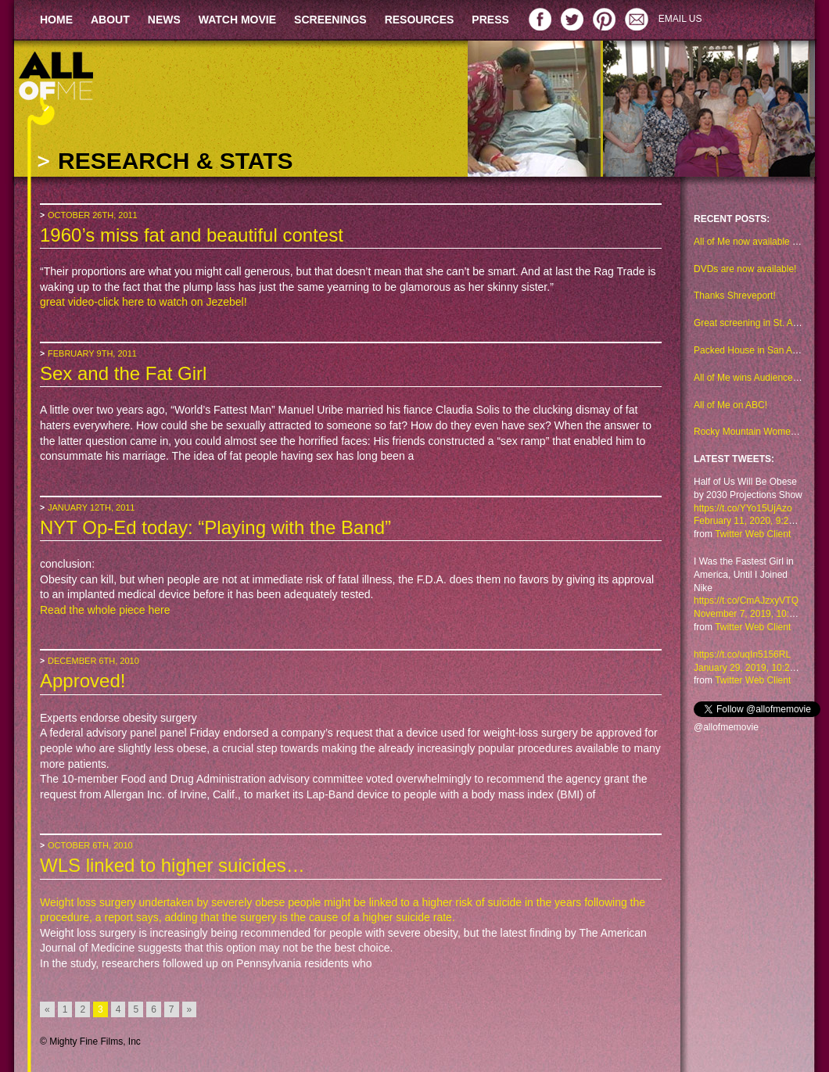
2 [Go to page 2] (82, 1009)
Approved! (82, 680)
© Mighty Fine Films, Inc (90, 1041)
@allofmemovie (726, 727)
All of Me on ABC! (730, 405)
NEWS (164, 19)
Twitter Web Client (753, 534)
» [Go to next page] (189, 1009)
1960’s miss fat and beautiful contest (191, 235)
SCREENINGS (330, 19)
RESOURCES (419, 19)
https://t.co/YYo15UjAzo (743, 508)
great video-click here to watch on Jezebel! (143, 302)
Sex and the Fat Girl (123, 373)
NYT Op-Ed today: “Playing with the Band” (215, 527)
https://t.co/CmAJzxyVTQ (746, 600)
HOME (56, 19)
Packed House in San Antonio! (757, 350)
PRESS (490, 19)
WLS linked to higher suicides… (172, 865)
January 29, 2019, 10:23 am (752, 667)
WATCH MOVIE (237, 19)
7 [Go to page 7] (171, 1009)
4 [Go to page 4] (118, 1009)
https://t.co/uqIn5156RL (742, 654)
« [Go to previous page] (47, 1009)
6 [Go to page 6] (153, 1009)
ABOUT (110, 19)
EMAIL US (680, 18)
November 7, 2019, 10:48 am (754, 613)
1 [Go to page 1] (65, 1009)
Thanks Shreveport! (735, 295)
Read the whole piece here (105, 610)
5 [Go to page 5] (135, 1009)
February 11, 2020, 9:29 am (751, 520)
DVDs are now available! (745, 269)
